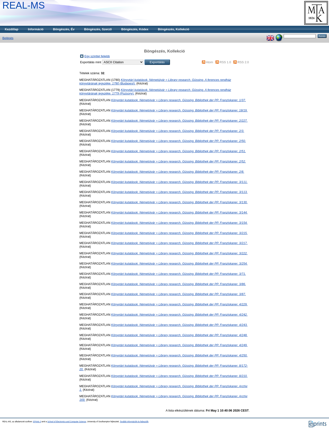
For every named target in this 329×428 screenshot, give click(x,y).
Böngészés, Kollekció (173, 29)
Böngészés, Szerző (98, 29)
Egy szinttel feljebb (97, 56)
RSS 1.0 (225, 62)
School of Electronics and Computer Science (66, 422)
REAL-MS (23, 5)
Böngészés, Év (63, 29)
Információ (35, 29)
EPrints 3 (37, 422)
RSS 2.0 (243, 62)
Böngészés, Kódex (135, 29)
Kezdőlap (11, 29)
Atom (209, 62)
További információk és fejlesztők (134, 422)
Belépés (7, 38)
